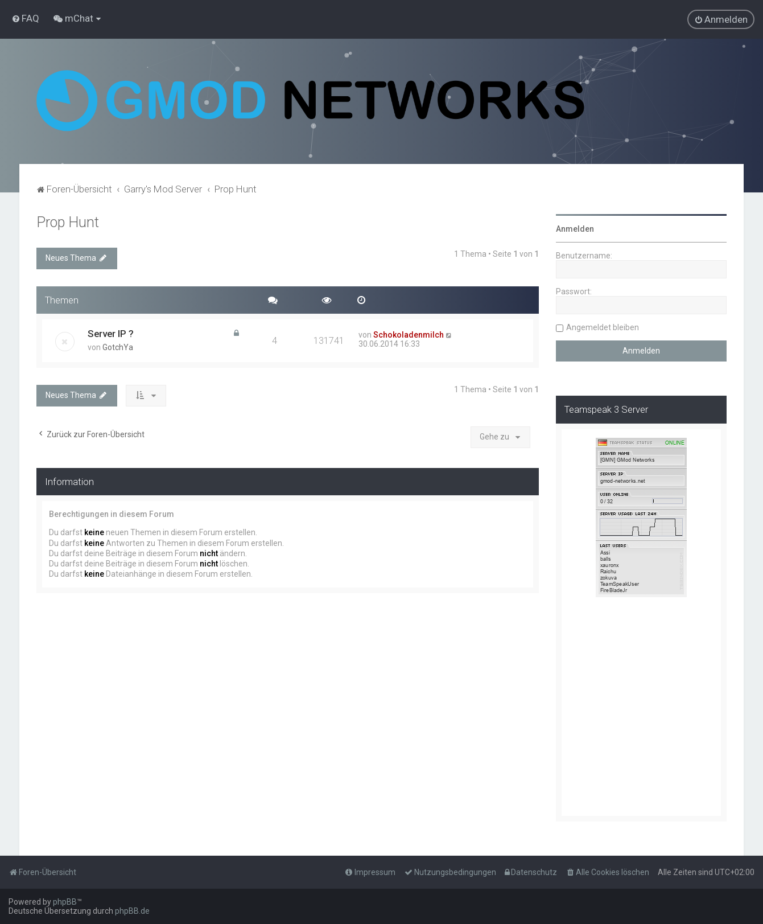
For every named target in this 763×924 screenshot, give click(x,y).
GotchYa (117, 347)
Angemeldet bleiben (602, 327)
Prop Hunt (67, 222)
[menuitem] (25, 18)
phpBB (65, 901)
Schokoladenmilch (408, 334)
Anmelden (575, 228)
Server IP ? (111, 333)
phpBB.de (132, 910)
